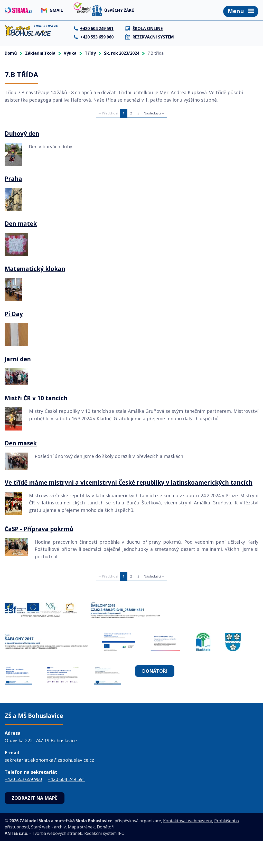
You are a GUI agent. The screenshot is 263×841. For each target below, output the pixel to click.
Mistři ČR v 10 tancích (36, 398)
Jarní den (18, 359)
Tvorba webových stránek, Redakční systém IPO (78, 833)
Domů (11, 53)
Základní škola (40, 53)
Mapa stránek (81, 827)
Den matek (21, 223)
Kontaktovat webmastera (187, 821)
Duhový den (22, 133)
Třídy (90, 53)
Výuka (70, 53)
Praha (13, 178)
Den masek (21, 443)
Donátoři (154, 671)
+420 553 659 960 (23, 779)
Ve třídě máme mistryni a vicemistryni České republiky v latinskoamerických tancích (128, 482)
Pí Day (14, 314)
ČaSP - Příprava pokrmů (39, 529)
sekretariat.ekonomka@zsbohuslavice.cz (49, 760)
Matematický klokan (35, 268)
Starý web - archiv (48, 827)
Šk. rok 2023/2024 (121, 53)
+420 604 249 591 (66, 779)
